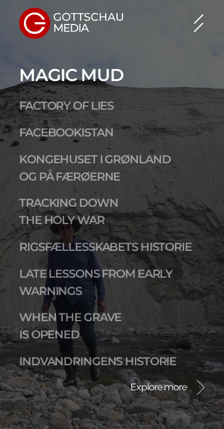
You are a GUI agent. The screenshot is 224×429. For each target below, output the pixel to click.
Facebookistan (66, 132)
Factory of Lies (66, 105)
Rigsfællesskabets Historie (105, 247)
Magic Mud (71, 74)
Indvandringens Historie (97, 361)
